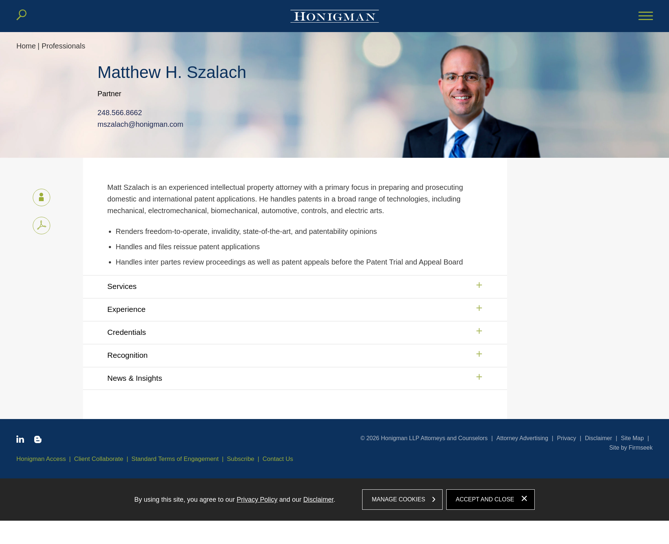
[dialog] (334, 499)
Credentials (126, 332)
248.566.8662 (117, 113)
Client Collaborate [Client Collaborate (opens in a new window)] (98, 458)
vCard (38, 196)
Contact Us (277, 458)
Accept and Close (485, 499)
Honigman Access (41, 458)
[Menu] (645, 16)
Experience (126, 309)
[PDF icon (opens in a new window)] (41, 225)
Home (26, 46)
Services (122, 286)
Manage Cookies (398, 499)
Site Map (632, 438)
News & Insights (134, 378)
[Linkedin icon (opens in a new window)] (20, 440)
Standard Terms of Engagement (175, 458)
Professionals (63, 46)
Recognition (127, 355)
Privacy (566, 438)
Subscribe (240, 458)
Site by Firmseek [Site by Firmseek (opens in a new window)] (631, 448)
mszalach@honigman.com (138, 124)
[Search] (21, 14)
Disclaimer (598, 438)
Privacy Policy (257, 499)
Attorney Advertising (522, 438)
